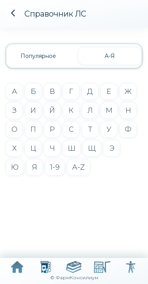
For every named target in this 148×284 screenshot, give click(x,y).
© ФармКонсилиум (74, 277)
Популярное (38, 56)
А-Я (110, 56)
